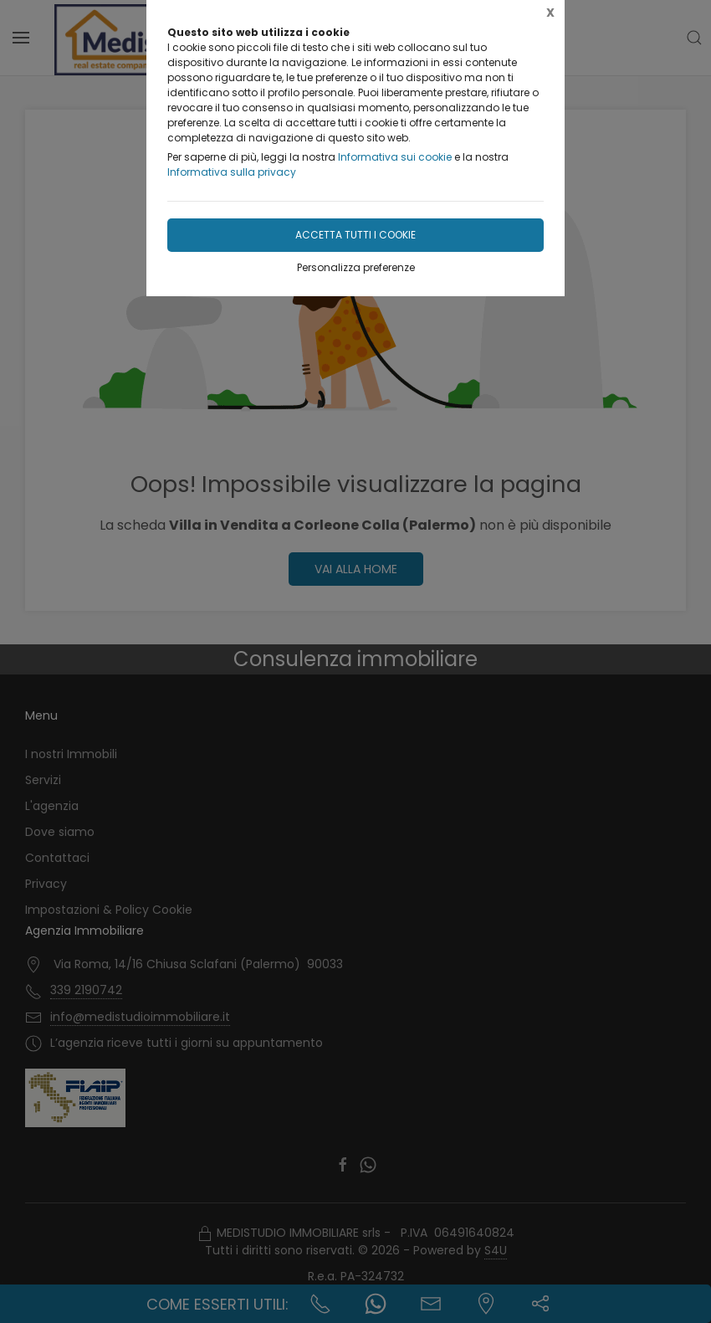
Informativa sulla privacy (231, 172)
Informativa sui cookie (395, 157)
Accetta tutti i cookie (355, 235)
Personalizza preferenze (356, 267)
